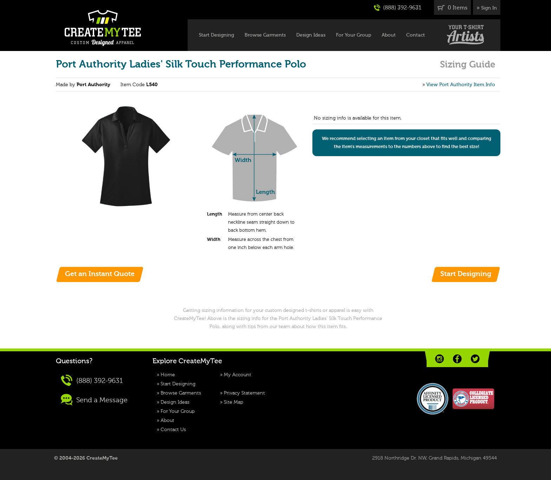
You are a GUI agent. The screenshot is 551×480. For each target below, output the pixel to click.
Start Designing (216, 35)
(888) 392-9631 (397, 8)
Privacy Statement (244, 393)
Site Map (233, 402)
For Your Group (353, 35)
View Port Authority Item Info (460, 84)
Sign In (489, 8)
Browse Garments (265, 35)
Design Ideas (310, 35)
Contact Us (173, 429)
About (389, 35)
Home (168, 374)
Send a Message (94, 399)
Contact (415, 35)
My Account (237, 374)
